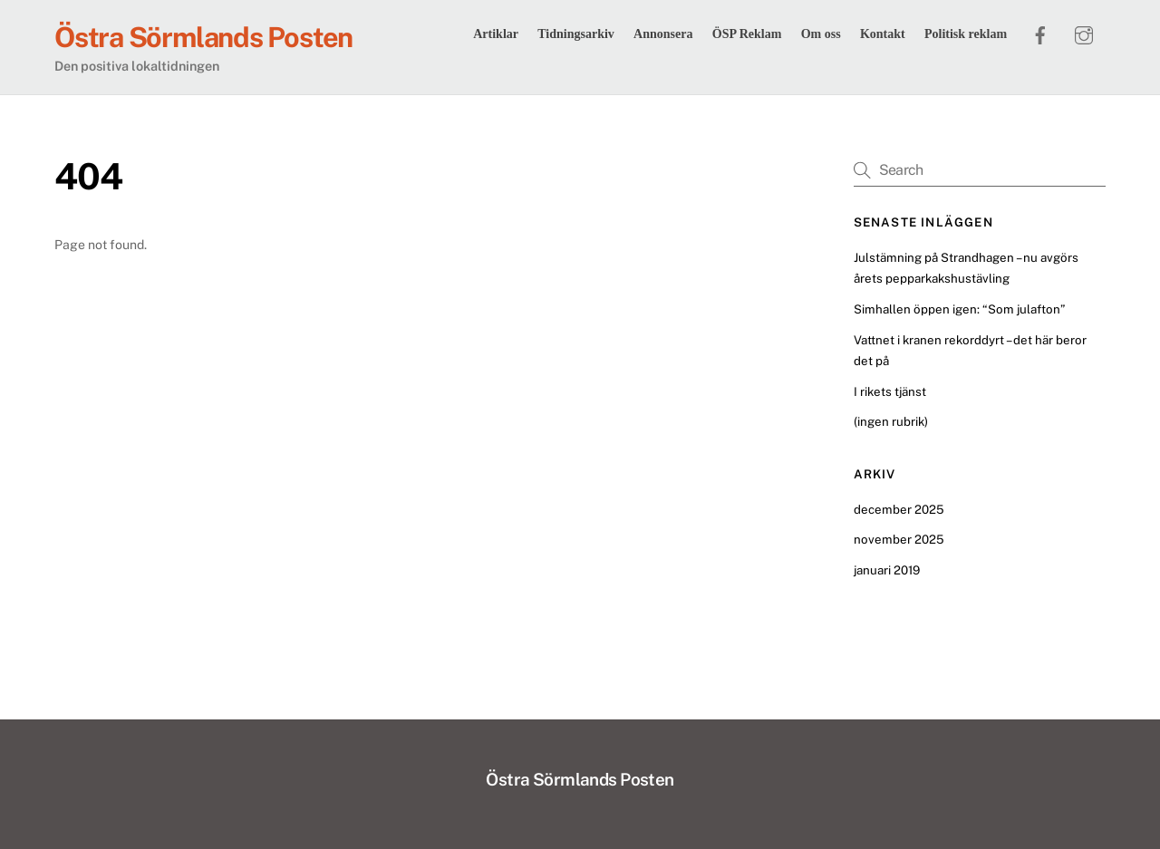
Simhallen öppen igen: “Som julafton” (959, 309)
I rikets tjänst (890, 391)
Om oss (821, 34)
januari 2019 (887, 570)
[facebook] (1040, 33)
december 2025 (899, 509)
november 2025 (899, 539)
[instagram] (1084, 33)
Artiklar (495, 34)
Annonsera (662, 34)
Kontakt (882, 34)
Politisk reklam (965, 34)
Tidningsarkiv (575, 34)
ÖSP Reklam (747, 34)
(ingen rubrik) (891, 421)
